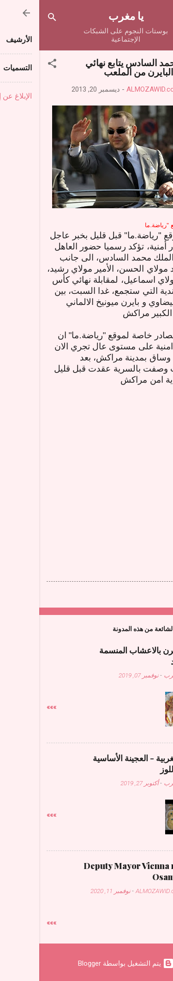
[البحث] (12, 19)
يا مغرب (86, 15)
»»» (12, 707)
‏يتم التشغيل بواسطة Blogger (87, 963)
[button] (12, 65)
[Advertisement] (86, 469)
